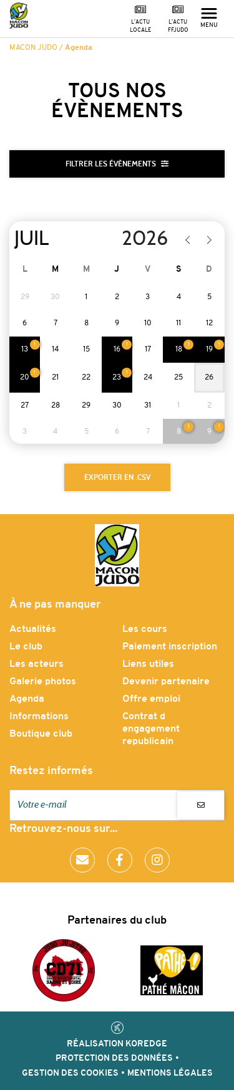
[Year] (137, 239)
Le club (25, 647)
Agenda (26, 699)
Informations (39, 717)
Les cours (144, 629)
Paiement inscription (169, 647)
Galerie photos (42, 682)
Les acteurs (36, 664)
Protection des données (114, 1058)
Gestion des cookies (70, 1073)
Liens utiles (148, 664)
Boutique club (40, 734)
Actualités (32, 629)
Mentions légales (170, 1073)
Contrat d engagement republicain (151, 729)
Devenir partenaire (166, 682)
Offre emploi (151, 699)
